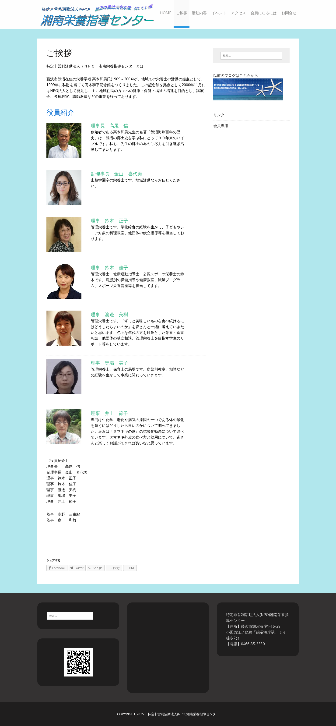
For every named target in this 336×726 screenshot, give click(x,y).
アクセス (238, 12)
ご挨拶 (181, 12)
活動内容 (199, 12)
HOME (165, 12)
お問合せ (288, 12)
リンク (218, 114)
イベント (218, 12)
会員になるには (264, 12)
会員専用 (220, 125)
